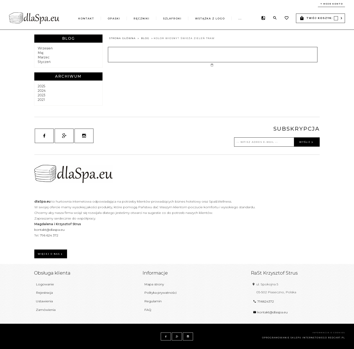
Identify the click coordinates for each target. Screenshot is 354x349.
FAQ (147, 310)
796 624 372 (49, 235)
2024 (42, 91)
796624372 (263, 301)
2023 (41, 95)
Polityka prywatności (160, 293)
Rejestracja (44, 293)
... (240, 18)
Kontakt (86, 18)
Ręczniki (141, 18)
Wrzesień (45, 48)
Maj (40, 53)
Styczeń (44, 62)
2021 (41, 100)
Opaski (114, 18)
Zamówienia (46, 310)
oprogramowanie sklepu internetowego (294, 337)
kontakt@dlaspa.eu (49, 230)
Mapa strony (154, 284)
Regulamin (153, 301)
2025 (41, 86)
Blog (68, 38)
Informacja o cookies (328, 332)
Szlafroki (172, 18)
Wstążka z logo (210, 18)
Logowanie (45, 284)
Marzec (43, 57)
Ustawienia (44, 301)
